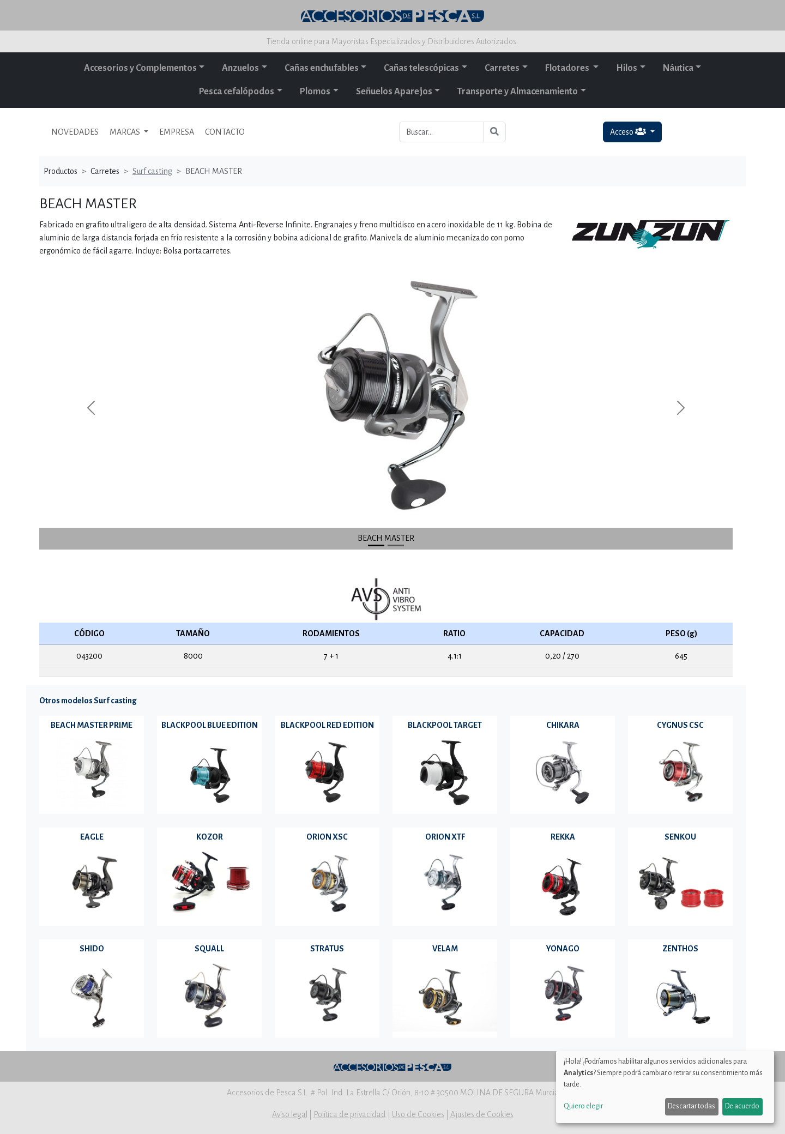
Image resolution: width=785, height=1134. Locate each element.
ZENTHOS (680, 948)
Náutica (678, 68)
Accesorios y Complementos (140, 68)
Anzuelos (240, 68)
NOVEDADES (75, 132)
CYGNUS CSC (680, 725)
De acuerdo (742, 1106)
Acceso (629, 131)
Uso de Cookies (418, 1114)
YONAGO (562, 948)
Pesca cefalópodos (236, 91)
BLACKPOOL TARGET (445, 725)
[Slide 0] (376, 545)
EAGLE (92, 837)
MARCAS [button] (126, 132)
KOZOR (209, 837)
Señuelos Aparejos (394, 91)
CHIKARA (562, 725)
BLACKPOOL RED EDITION (327, 725)
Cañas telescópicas (421, 68)
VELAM (445, 948)
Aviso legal (289, 1114)
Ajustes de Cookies (482, 1114)
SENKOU (680, 837)
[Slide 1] (396, 545)
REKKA (563, 837)
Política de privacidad (349, 1114)
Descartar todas (691, 1106)
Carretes (502, 68)
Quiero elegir (583, 1106)
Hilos (626, 68)
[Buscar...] (441, 132)
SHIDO (92, 948)
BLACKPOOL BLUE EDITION (209, 725)
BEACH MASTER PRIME (91, 725)
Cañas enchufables (322, 68)
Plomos (315, 91)
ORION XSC (327, 837)
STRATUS (327, 948)
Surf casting (152, 171)
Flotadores (568, 68)
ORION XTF (445, 837)
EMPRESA (176, 132)
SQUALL (209, 948)
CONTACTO (225, 132)
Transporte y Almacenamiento (517, 91)
